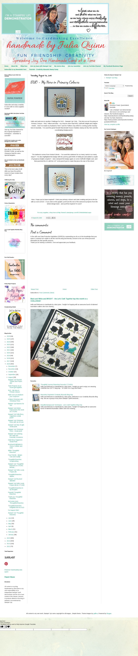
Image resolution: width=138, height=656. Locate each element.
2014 (8, 541)
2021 (8, 350)
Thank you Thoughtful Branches (15, 497)
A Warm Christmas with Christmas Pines (15, 400)
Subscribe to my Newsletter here (15, 69)
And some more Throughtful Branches (16, 502)
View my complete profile (112, 124)
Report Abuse (10, 577)
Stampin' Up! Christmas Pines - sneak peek (15, 430)
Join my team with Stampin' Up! (40, 66)
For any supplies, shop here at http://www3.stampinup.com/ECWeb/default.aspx (64, 212)
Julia (113, 103)
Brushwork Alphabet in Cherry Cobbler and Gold (15, 446)
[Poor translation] (7, 626)
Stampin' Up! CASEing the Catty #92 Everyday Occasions (15, 435)
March (10, 529)
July (9, 518)
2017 (8, 361)
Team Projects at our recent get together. (15, 386)
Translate (109, 88)
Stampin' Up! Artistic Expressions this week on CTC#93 (16, 409)
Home (6, 66)
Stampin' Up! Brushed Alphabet (15, 479)
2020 (8, 353)
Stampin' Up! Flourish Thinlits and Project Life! (15, 381)
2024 (8, 342)
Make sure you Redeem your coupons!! (15, 395)
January (11, 534)
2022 (8, 347)
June (10, 521)
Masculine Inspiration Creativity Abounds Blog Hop (57, 394)
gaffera (95, 613)
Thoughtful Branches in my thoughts (15, 488)
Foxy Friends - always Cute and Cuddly (15, 456)
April (10, 526)
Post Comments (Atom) (46, 292)
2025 (8, 339)
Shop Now (23, 66)
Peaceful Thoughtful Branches (14, 493)
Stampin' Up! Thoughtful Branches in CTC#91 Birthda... (15, 465)
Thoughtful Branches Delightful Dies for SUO (16, 506)
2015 (8, 538)
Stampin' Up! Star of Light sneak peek (16, 425)
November (11, 369)
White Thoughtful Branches (13, 451)
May (9, 523)
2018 (8, 358)
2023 (8, 344)
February (11, 532)
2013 (8, 543)
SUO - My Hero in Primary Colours (14, 391)
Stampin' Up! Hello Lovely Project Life (16, 471)
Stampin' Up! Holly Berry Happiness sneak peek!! (16, 416)
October (11, 372)
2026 (8, 336)
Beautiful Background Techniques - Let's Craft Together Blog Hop (61, 405)
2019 (8, 355)
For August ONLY (13, 510)
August (10, 377)
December (11, 366)
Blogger (109, 613)
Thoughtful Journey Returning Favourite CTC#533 (57, 384)
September (12, 374)
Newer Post (34, 289)
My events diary (59, 66)
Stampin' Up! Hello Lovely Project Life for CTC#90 (16, 484)
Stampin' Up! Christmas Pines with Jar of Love (16, 421)
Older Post (94, 289)
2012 (8, 546)
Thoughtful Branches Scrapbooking (14, 460)
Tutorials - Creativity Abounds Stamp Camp (43, 69)
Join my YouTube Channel (92, 66)
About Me (14, 66)
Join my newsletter (74, 66)
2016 (8, 364)
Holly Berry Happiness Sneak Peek (15, 440)
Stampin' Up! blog (111, 78)
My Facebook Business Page (113, 66)
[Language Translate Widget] (114, 85)
